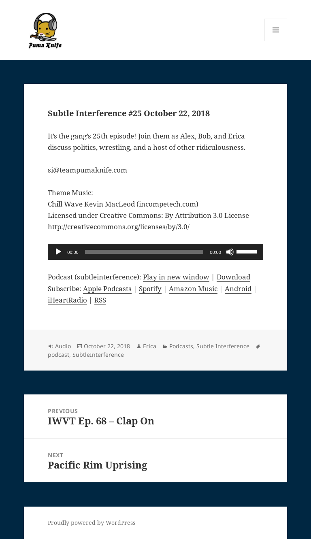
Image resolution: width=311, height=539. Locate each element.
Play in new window (176, 276)
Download (233, 276)
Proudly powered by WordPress (91, 522)
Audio (63, 346)
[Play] (58, 252)
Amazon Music (193, 288)
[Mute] (230, 252)
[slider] (144, 252)
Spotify (150, 288)
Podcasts (181, 346)
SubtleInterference (98, 354)
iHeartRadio (67, 300)
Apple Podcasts (107, 288)
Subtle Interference (222, 346)
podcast (58, 354)
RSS (100, 300)
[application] (155, 252)
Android (238, 288)
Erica (149, 346)
